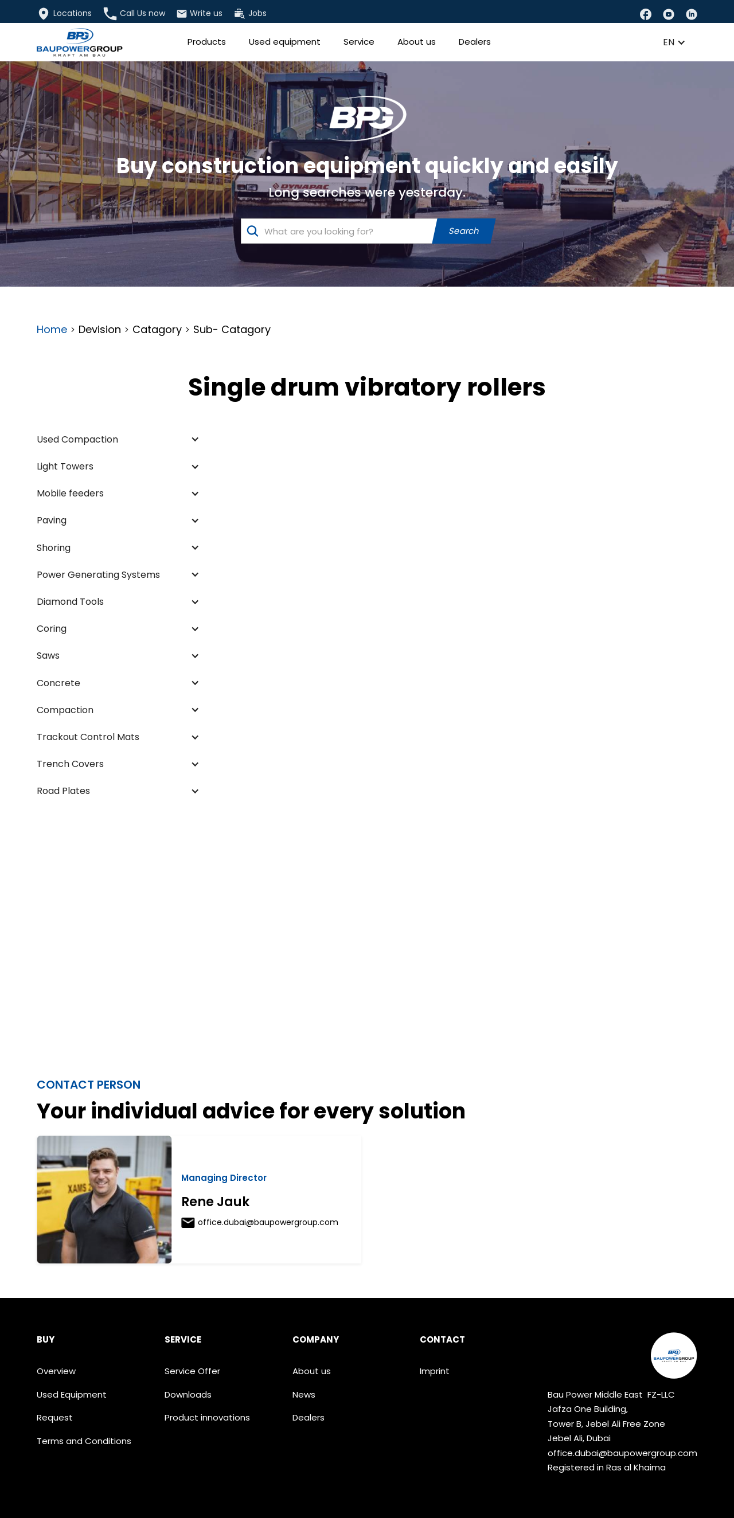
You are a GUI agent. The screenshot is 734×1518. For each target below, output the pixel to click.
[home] (80, 42)
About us (416, 42)
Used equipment (285, 42)
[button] (674, 42)
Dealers (475, 42)
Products (207, 42)
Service (358, 42)
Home (52, 329)
